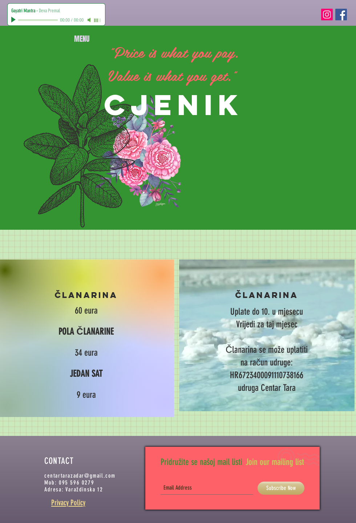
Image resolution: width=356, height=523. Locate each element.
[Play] (14, 20)
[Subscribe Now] (281, 488)
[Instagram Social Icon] (327, 14)
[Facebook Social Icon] (341, 14)
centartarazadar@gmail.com (80, 475)
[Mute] (89, 20)
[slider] (97, 20)
